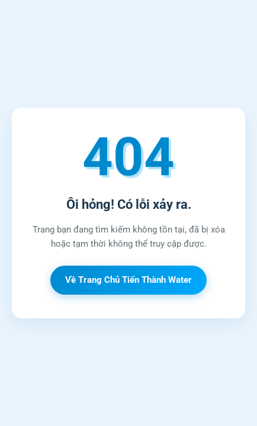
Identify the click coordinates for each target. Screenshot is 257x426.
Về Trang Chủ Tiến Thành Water (128, 280)
